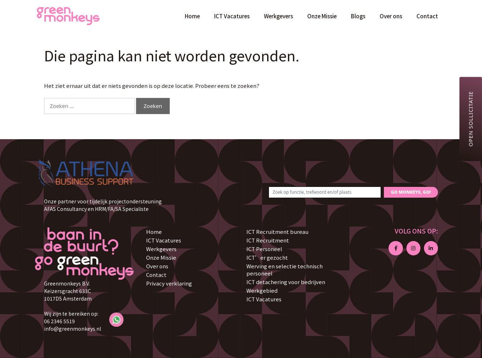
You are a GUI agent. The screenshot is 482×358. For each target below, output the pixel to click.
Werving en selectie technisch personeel (284, 269)
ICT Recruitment (267, 240)
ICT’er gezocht (267, 257)
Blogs (358, 16)
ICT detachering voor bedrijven (285, 282)
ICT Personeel (264, 249)
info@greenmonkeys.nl (72, 328)
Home (192, 16)
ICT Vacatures (232, 16)
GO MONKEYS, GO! (411, 192)
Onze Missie (322, 16)
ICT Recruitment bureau (277, 231)
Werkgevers (278, 16)
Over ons (391, 16)
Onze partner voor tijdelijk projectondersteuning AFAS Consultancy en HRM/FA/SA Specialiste (103, 205)
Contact (427, 16)
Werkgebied (262, 290)
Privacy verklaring (169, 283)
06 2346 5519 (59, 321)
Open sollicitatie (470, 118)
